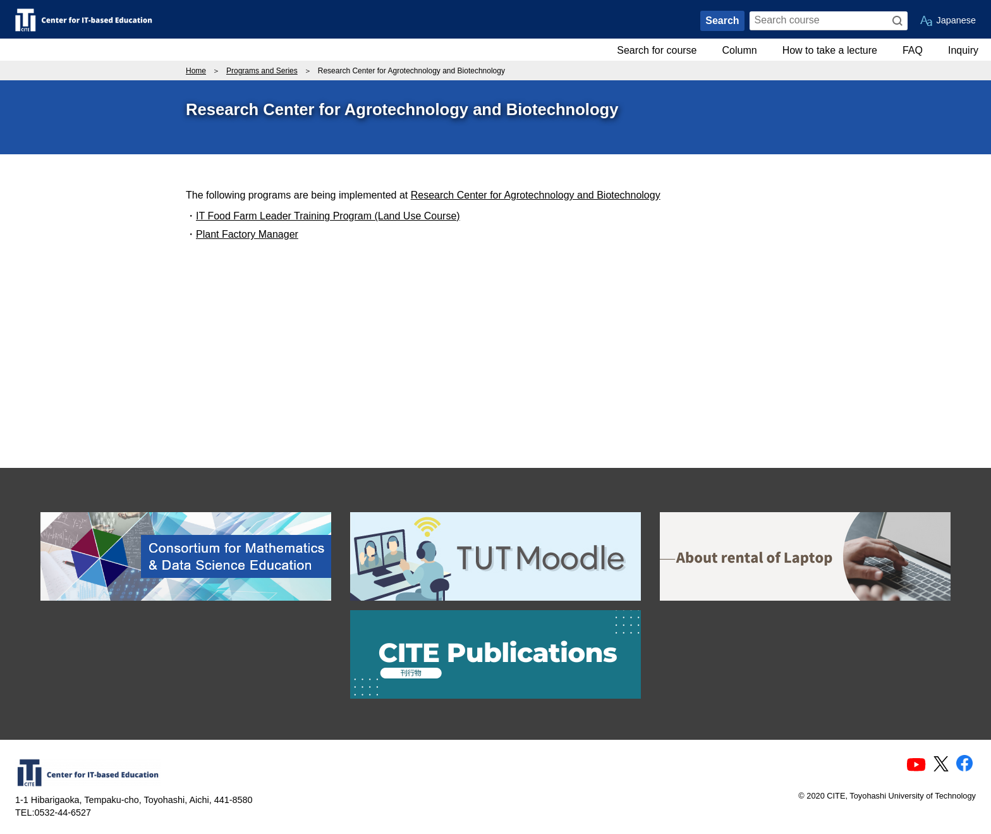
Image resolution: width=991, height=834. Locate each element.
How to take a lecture (829, 50)
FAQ (913, 50)
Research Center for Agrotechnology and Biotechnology (535, 195)
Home (196, 70)
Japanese (956, 20)
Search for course (656, 50)
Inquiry (963, 50)
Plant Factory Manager (247, 234)
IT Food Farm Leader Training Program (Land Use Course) (328, 216)
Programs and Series (262, 70)
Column (739, 50)
